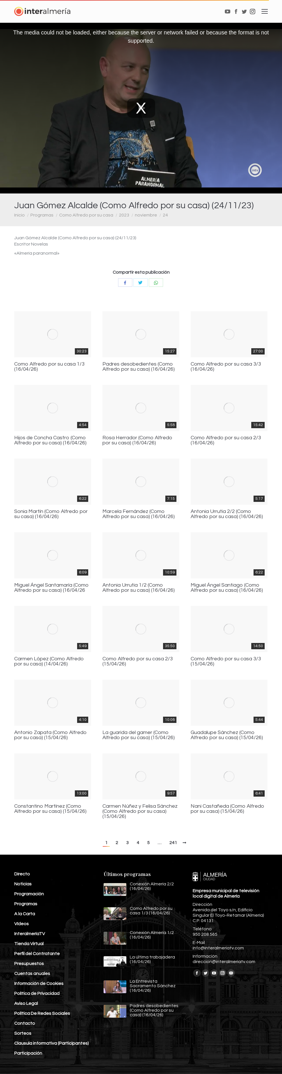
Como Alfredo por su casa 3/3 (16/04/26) (226, 367)
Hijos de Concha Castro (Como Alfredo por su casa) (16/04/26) (50, 440)
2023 (124, 215)
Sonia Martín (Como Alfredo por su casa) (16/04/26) (51, 514)
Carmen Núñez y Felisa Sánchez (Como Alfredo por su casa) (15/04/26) (140, 811)
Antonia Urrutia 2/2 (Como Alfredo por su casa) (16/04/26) (227, 514)
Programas (41, 215)
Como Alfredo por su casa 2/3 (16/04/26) (226, 440)
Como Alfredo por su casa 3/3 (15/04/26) (226, 661)
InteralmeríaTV (29, 933)
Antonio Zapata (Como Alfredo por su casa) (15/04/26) (50, 735)
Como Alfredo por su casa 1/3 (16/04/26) (49, 367)
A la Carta (24, 914)
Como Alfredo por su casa (86, 215)
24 (165, 215)
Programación (29, 894)
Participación (28, 1053)
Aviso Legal (26, 1003)
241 (173, 842)
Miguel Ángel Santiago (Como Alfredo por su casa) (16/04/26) (227, 588)
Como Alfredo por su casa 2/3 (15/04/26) (137, 661)
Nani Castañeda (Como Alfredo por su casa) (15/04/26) (227, 809)
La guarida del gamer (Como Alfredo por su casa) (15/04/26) (138, 735)
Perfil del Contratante (37, 953)
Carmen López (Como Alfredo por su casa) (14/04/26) (49, 661)
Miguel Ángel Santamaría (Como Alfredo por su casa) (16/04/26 (51, 588)
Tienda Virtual (29, 943)
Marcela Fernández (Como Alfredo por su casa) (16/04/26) (138, 514)
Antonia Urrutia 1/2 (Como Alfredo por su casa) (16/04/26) (138, 588)
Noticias (23, 884)
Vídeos (21, 924)
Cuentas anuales (32, 973)
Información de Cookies (38, 983)
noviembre (146, 215)
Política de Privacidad (36, 993)
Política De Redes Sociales (42, 1013)
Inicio (19, 215)
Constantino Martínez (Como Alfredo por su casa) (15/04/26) (50, 809)
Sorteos (22, 1033)
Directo (22, 874)
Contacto (24, 1023)
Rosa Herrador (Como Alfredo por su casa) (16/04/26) (137, 440)
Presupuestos (29, 963)
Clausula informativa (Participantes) (51, 1043)
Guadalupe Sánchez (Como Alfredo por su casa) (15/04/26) (227, 735)
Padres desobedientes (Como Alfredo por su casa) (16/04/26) (138, 367)
